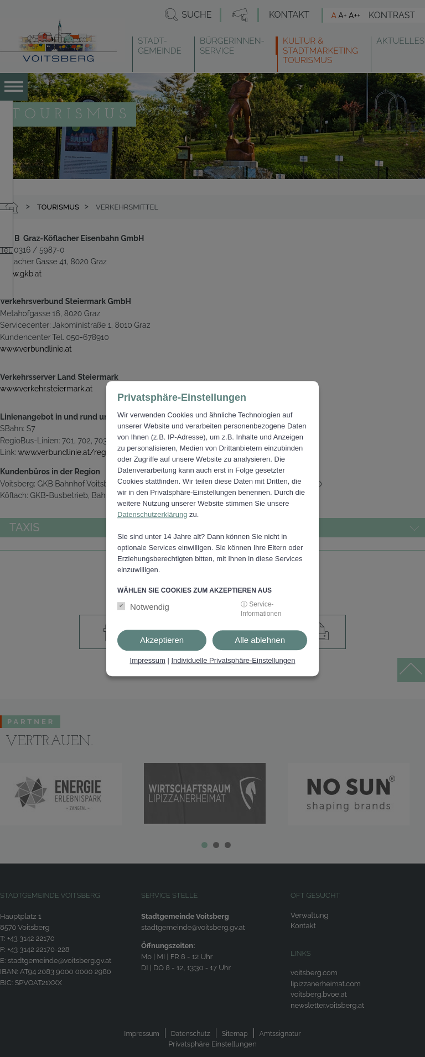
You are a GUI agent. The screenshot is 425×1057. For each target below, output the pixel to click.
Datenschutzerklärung (152, 514)
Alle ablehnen (260, 640)
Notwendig (149, 606)
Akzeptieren (162, 640)
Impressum (147, 660)
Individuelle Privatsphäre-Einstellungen (233, 660)
